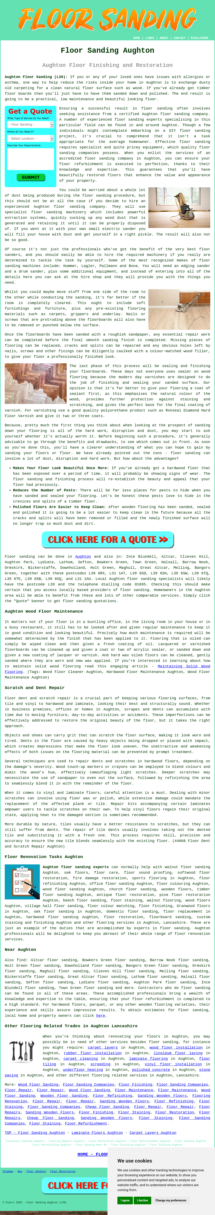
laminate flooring (148, 1059)
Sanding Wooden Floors (162, 1096)
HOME (136, 38)
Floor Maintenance (134, 1090)
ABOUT (164, 38)
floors (93, 793)
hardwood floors (161, 761)
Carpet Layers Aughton (153, 1133)
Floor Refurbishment (86, 1124)
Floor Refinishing (112, 1096)
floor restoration (123, 917)
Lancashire (174, 923)
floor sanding (195, 988)
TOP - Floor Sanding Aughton (35, 1133)
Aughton (83, 557)
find (21, 960)
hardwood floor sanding (52, 917)
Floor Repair (18, 1090)
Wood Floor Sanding (38, 1085)
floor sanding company (109, 158)
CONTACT (180, 38)
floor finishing (155, 906)
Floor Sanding (36, 1171)
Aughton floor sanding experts (76, 867)
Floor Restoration (174, 1112)
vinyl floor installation (173, 1064)
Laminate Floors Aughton (97, 1133)
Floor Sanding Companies (88, 1085)
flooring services (115, 923)
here (100, 1016)
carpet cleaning (81, 1059)
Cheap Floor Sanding (107, 1107)
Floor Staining (134, 1112)
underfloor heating (83, 1070)
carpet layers (103, 1048)
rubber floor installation (93, 1053)
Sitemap (8, 1171)
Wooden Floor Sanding (63, 1096)
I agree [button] (125, 1200)
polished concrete (151, 1070)
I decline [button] (142, 1200)
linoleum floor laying (178, 1053)
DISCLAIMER (199, 38)
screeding (100, 1064)
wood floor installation (176, 1048)
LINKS (149, 38)
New (20, 1171)
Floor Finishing (135, 1085)
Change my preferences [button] (170, 1200)
